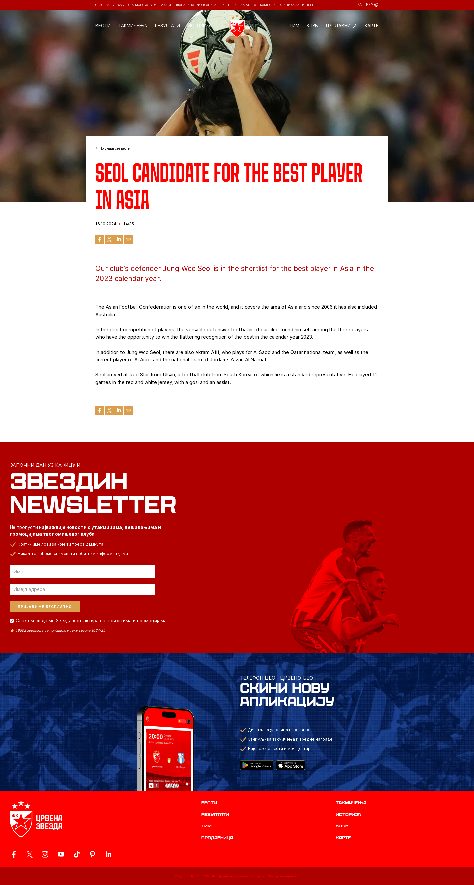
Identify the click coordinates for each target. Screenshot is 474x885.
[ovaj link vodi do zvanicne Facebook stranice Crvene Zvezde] (14, 854)
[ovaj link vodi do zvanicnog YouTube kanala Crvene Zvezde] (61, 854)
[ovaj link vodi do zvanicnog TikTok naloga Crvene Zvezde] (77, 854)
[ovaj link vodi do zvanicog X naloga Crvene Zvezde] (30, 854)
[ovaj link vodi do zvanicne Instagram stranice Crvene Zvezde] (45, 854)
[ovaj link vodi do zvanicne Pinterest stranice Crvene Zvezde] (92, 854)
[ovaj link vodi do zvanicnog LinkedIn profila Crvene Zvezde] (108, 854)
